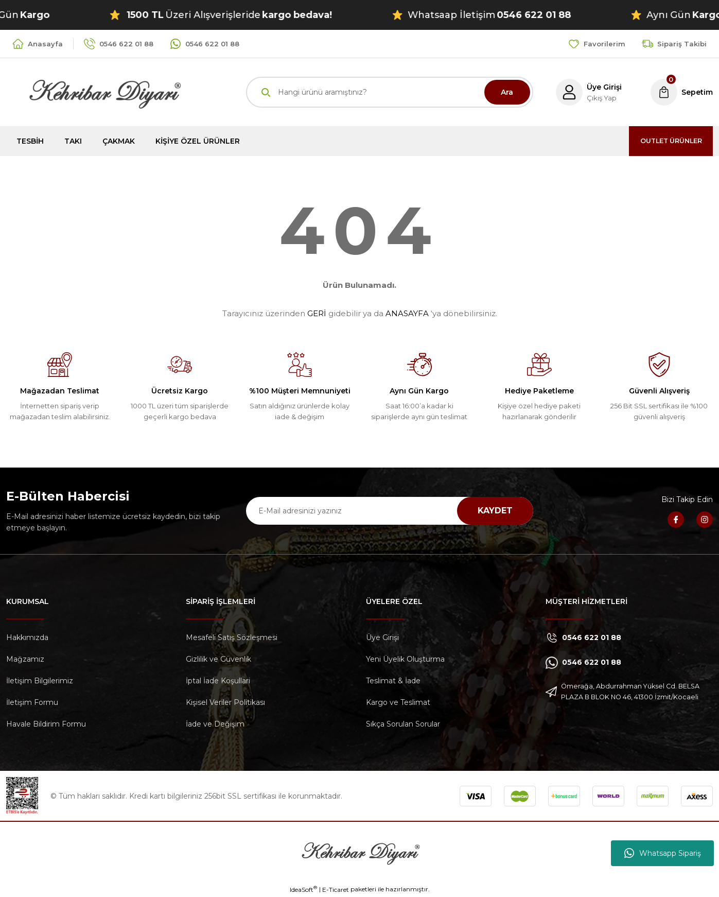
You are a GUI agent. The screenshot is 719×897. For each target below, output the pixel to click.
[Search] (389, 92)
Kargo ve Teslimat (398, 702)
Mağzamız (25, 659)
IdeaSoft (303, 889)
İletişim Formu (32, 702)
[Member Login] (586, 92)
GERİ (316, 313)
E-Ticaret (335, 889)
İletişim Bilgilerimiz (39, 680)
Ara (507, 92)
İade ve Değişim (215, 724)
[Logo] (93, 91)
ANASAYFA (407, 313)
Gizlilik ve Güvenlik (218, 659)
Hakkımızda (27, 637)
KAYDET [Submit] (495, 510)
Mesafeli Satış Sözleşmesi (231, 637)
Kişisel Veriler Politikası (225, 702)
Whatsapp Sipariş (662, 853)
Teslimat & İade (393, 680)
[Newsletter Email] (389, 511)
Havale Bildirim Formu (46, 724)
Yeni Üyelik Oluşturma (405, 659)
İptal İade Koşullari (218, 680)
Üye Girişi (382, 637)
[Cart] (680, 92)
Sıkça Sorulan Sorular (403, 724)
